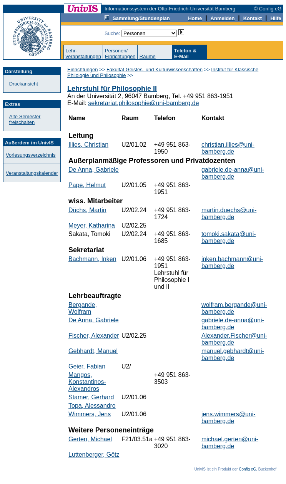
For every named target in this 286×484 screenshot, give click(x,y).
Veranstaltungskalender (32, 173)
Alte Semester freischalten (25, 119)
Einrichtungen (82, 69)
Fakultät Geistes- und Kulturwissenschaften (154, 69)
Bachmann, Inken (92, 259)
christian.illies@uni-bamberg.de (227, 148)
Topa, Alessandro (92, 405)
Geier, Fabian (86, 366)
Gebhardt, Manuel (93, 351)
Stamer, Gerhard (91, 397)
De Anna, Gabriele (93, 169)
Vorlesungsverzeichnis (30, 155)
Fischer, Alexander (93, 335)
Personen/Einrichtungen (120, 53)
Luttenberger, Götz (94, 454)
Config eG (247, 469)
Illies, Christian (88, 144)
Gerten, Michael (90, 439)
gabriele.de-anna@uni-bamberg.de (232, 173)
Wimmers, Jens (89, 414)
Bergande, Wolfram (82, 308)
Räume (148, 56)
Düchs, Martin (87, 210)
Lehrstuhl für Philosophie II (112, 88)
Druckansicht (23, 84)
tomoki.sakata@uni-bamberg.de (228, 237)
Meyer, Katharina (91, 225)
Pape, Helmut (87, 185)
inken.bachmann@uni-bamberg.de (232, 262)
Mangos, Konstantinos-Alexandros (87, 382)
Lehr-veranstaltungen (83, 53)
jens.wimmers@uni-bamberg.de (228, 417)
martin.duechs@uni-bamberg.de (228, 213)
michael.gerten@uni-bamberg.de (229, 442)
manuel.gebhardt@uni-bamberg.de (232, 354)
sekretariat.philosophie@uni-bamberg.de (143, 103)
